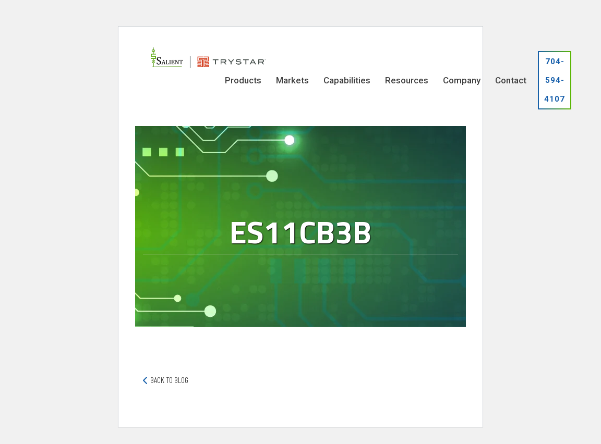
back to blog (169, 380)
